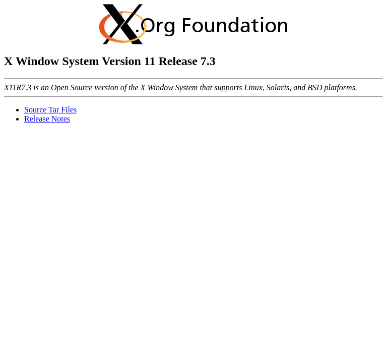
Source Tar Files (50, 109)
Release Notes (47, 118)
